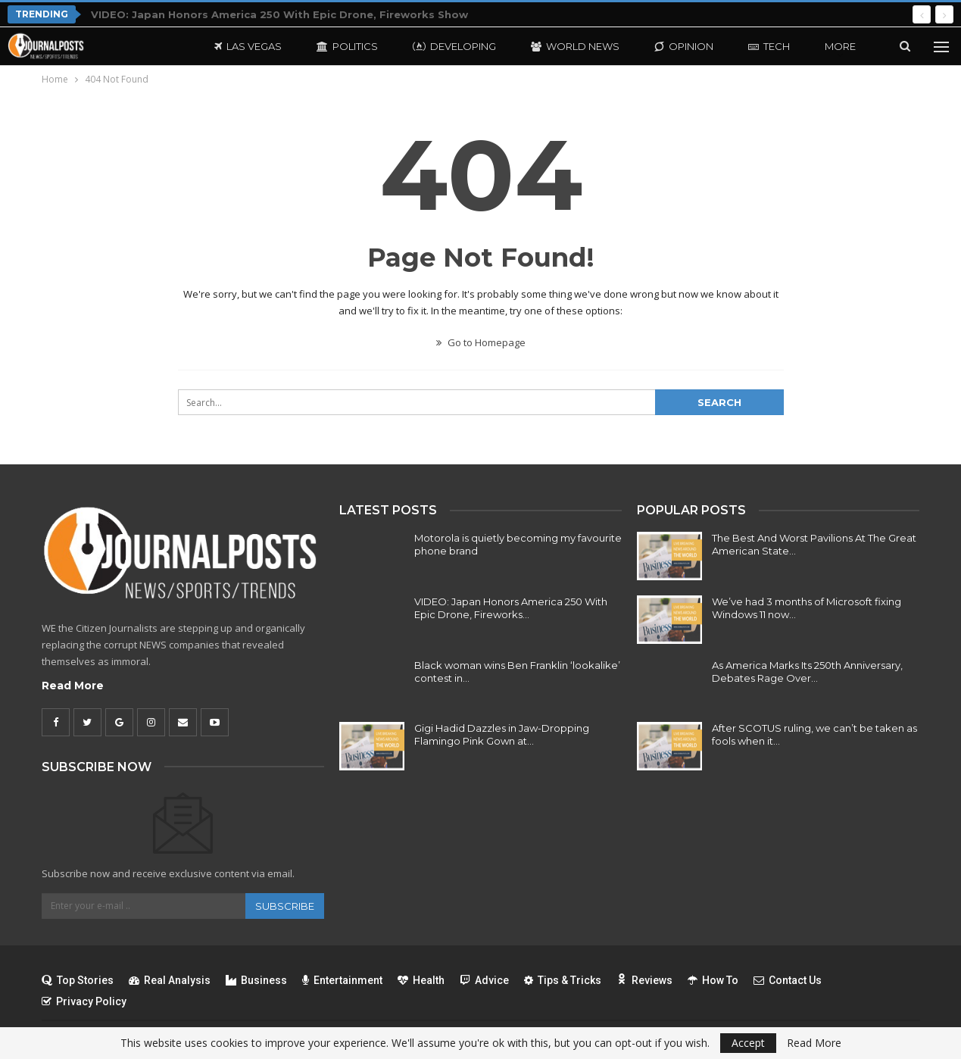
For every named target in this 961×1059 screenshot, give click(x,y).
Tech (769, 46)
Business (256, 980)
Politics (347, 46)
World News (575, 46)
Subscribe (284, 906)
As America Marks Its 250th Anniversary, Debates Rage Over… (807, 671)
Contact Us (788, 980)
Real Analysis (170, 980)
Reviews (644, 980)
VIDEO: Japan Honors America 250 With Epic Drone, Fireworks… (510, 607)
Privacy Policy (84, 1001)
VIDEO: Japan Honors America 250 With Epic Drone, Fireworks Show (279, 14)
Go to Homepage (481, 342)
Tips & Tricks (562, 980)
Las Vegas (248, 46)
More (840, 46)
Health (421, 980)
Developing (454, 46)
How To (713, 980)
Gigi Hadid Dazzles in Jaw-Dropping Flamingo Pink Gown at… (501, 734)
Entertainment (342, 980)
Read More (73, 685)
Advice (484, 980)
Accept (748, 1043)
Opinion (683, 46)
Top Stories (78, 980)
